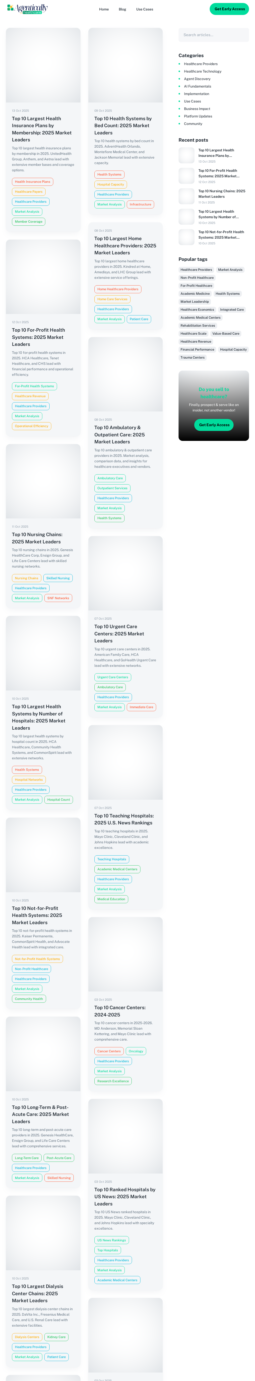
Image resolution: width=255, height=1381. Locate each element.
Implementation (196, 94)
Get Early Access (230, 9)
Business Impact (197, 109)
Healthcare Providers (201, 64)
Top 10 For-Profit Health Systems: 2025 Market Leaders (217, 174)
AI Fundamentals (197, 86)
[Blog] (122, 9)
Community (193, 124)
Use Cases (192, 101)
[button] (144, 9)
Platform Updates (198, 116)
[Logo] (27, 9)
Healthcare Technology (202, 71)
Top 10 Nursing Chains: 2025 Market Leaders (221, 193)
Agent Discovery (197, 79)
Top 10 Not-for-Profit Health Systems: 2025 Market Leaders (221, 235)
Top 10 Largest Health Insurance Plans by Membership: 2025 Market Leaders (220, 153)
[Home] (104, 9)
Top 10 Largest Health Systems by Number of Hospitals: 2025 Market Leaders (218, 214)
